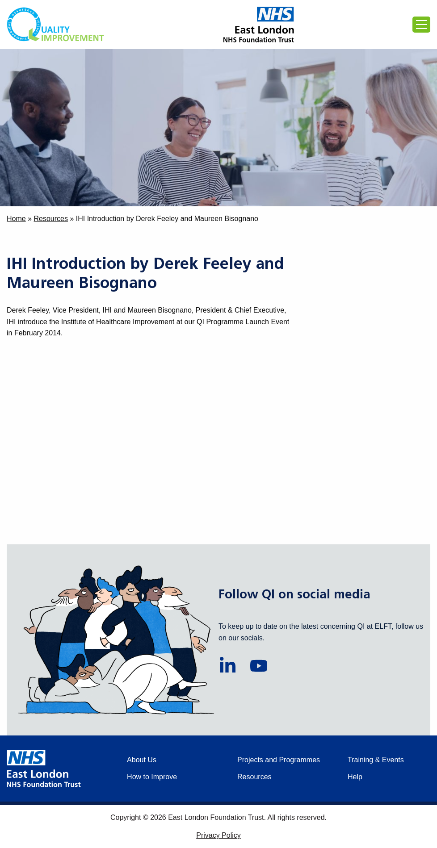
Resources (50, 218)
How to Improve (152, 777)
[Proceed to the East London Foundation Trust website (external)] (258, 24)
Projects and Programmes (278, 760)
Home (16, 218)
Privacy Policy (218, 835)
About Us (141, 760)
